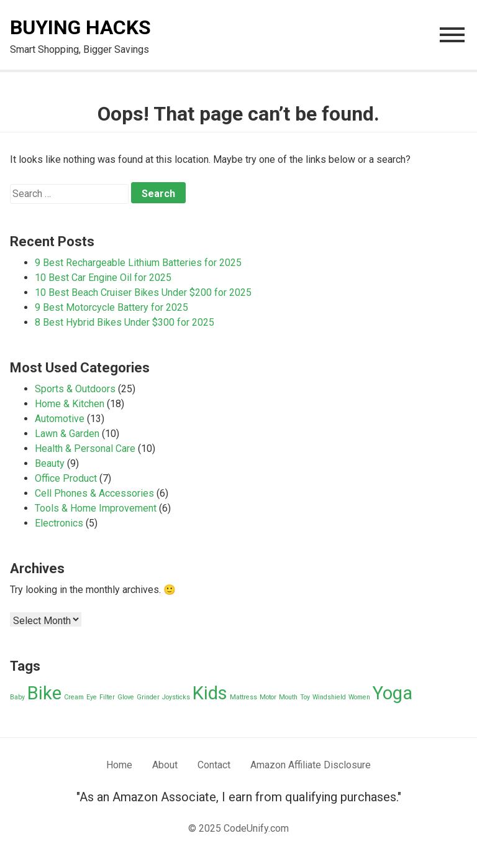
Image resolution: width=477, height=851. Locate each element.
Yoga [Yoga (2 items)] (392, 693)
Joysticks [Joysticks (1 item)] (176, 697)
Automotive (59, 419)
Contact (214, 765)
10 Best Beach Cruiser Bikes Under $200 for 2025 (143, 292)
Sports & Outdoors (75, 389)
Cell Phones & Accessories (94, 493)
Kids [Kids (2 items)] (210, 693)
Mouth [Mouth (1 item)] (288, 697)
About (165, 765)
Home (119, 765)
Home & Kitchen (69, 404)
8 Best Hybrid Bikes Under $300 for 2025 (124, 322)
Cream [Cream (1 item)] (74, 697)
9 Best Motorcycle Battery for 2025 (111, 307)
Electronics (59, 523)
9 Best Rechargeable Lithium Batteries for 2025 (138, 263)
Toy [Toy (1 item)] (305, 697)
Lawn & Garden (67, 433)
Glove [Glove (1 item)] (125, 697)
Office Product (66, 478)
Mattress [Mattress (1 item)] (243, 697)
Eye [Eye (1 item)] (91, 697)
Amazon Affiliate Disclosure (310, 765)
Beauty (50, 463)
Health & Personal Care (85, 448)
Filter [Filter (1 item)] (107, 697)
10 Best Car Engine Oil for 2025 (103, 277)
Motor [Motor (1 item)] (268, 697)
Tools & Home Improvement (96, 508)
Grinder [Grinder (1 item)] (148, 697)
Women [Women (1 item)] (359, 697)
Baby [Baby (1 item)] (17, 697)
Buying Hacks (80, 27)
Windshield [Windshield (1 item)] (329, 697)
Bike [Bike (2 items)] (44, 693)
